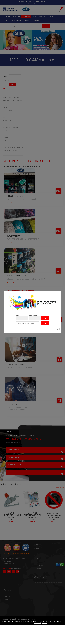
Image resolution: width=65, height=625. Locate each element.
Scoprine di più (37, 623)
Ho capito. (44, 623)
